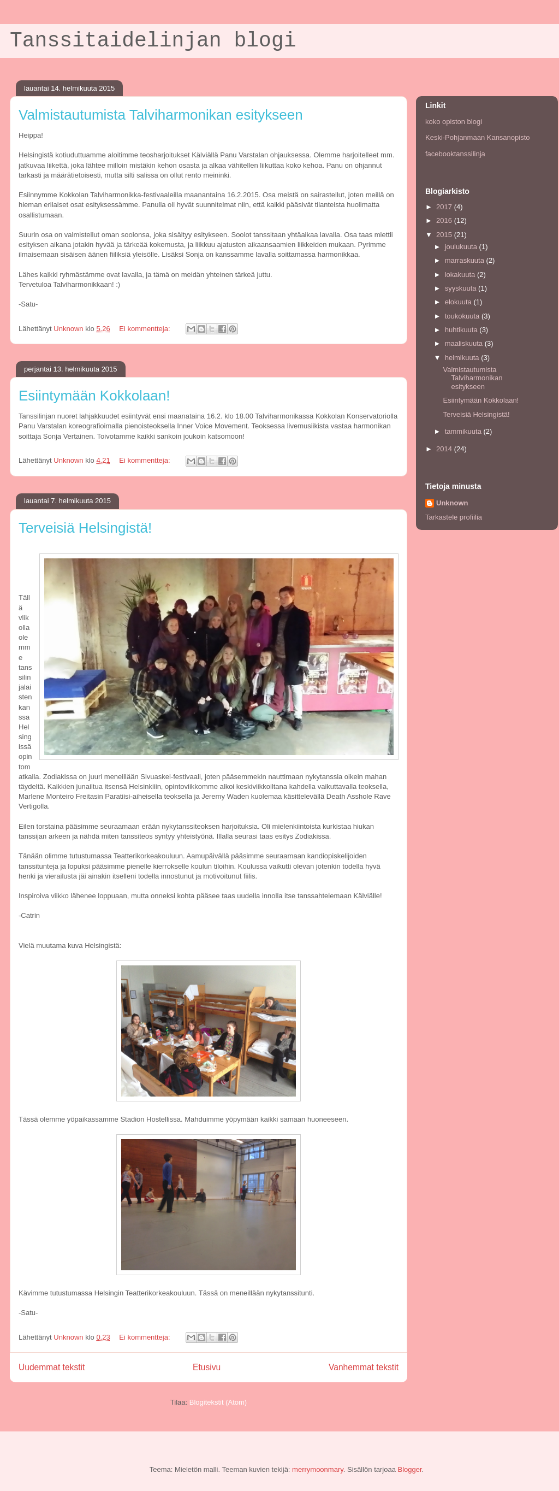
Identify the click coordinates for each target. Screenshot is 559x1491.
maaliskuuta (465, 343)
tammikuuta (464, 431)
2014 (445, 449)
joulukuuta (462, 247)
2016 (445, 220)
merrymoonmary (317, 1469)
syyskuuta (461, 288)
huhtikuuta (462, 330)
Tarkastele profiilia (453, 517)
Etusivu (207, 1367)
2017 (445, 207)
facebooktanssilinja (455, 154)
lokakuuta (461, 274)
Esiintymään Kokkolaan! (94, 395)
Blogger (410, 1469)
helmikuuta (463, 357)
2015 (445, 235)
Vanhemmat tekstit (364, 1367)
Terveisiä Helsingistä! (85, 528)
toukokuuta (463, 316)
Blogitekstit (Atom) (218, 1402)
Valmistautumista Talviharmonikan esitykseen (161, 115)
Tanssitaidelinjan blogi (153, 40)
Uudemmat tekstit (52, 1367)
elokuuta (459, 302)
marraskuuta (465, 260)
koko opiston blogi (453, 121)
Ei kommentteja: (145, 329)
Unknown (452, 503)
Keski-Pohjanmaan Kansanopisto (477, 137)
